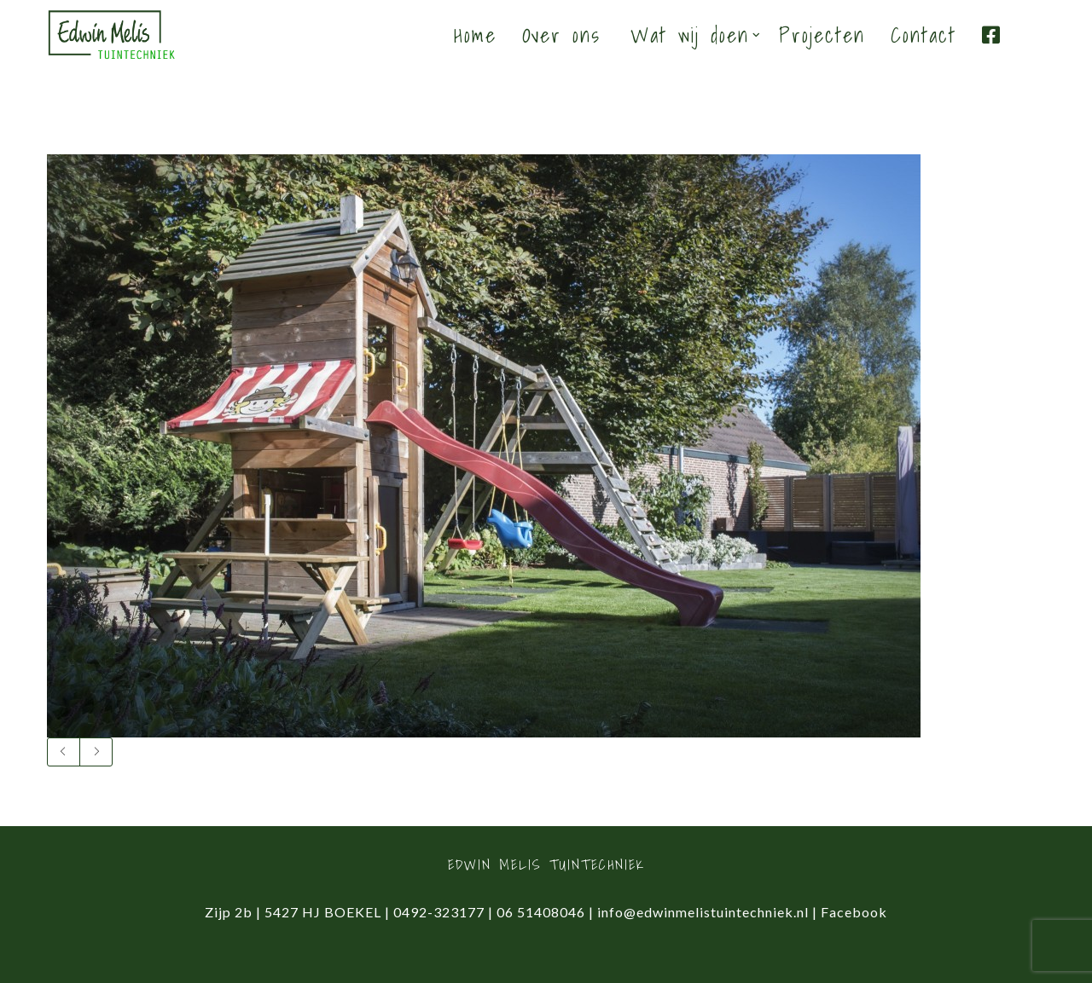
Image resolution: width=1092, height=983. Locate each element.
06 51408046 (541, 912)
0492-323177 (439, 912)
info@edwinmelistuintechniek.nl (703, 912)
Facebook (854, 912)
